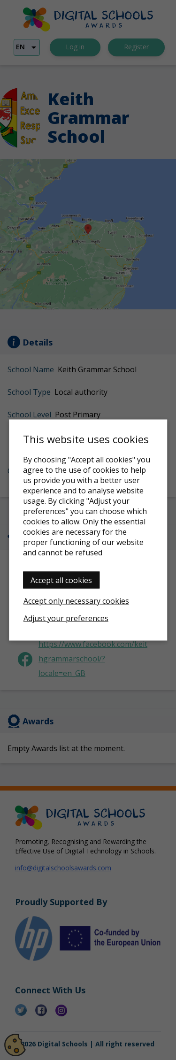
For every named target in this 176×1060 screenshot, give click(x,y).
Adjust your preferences (65, 618)
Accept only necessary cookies (76, 601)
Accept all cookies (61, 580)
